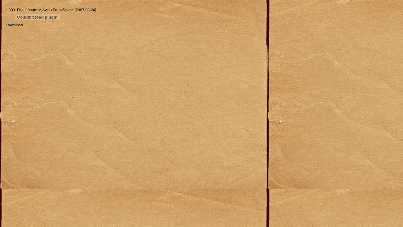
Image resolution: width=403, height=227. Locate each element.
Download (14, 25)
